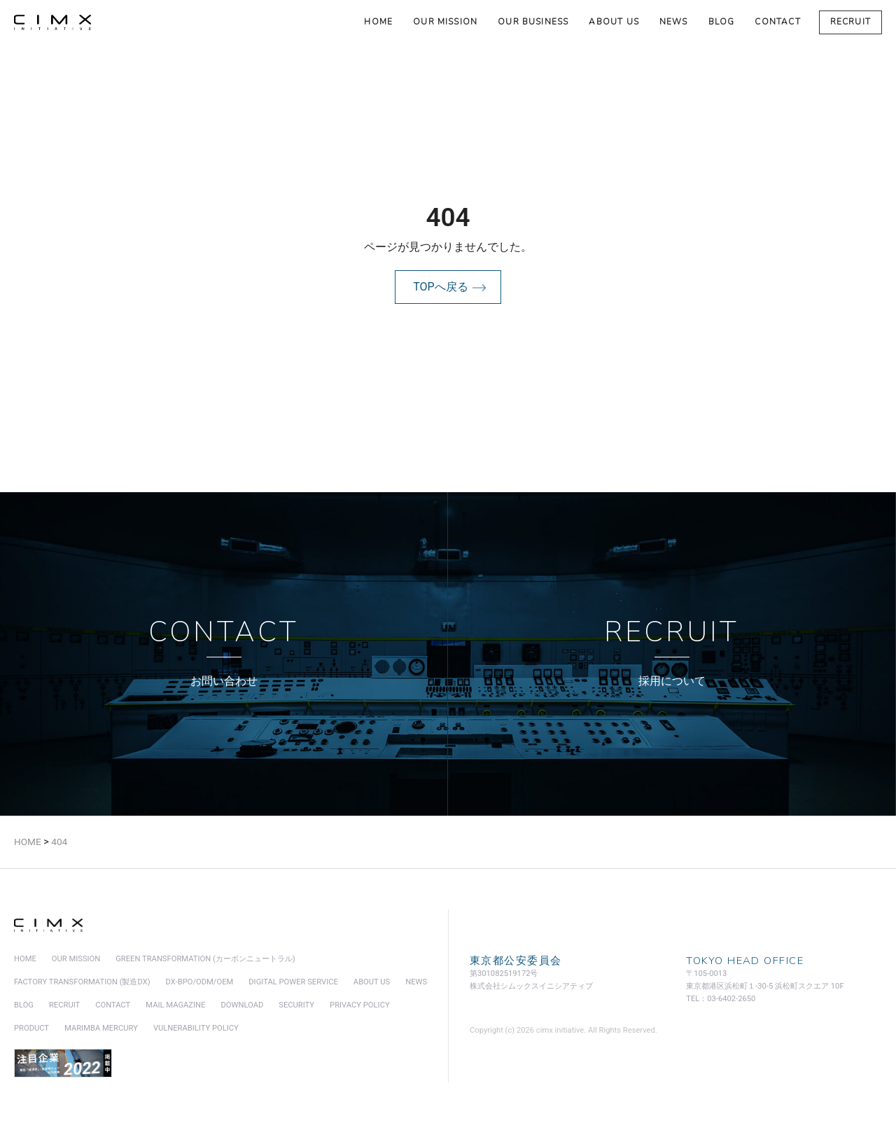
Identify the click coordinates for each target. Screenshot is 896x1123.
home (378, 21)
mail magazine (175, 1005)
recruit (850, 21)
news (673, 21)
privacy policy (360, 1005)
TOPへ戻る (440, 286)
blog (721, 21)
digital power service (293, 981)
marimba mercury (101, 1028)
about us (613, 21)
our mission (445, 21)
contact (777, 21)
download (241, 1005)
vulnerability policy (196, 1028)
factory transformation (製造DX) (82, 981)
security (296, 1005)
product (31, 1028)
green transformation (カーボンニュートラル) (205, 958)
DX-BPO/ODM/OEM (200, 981)
